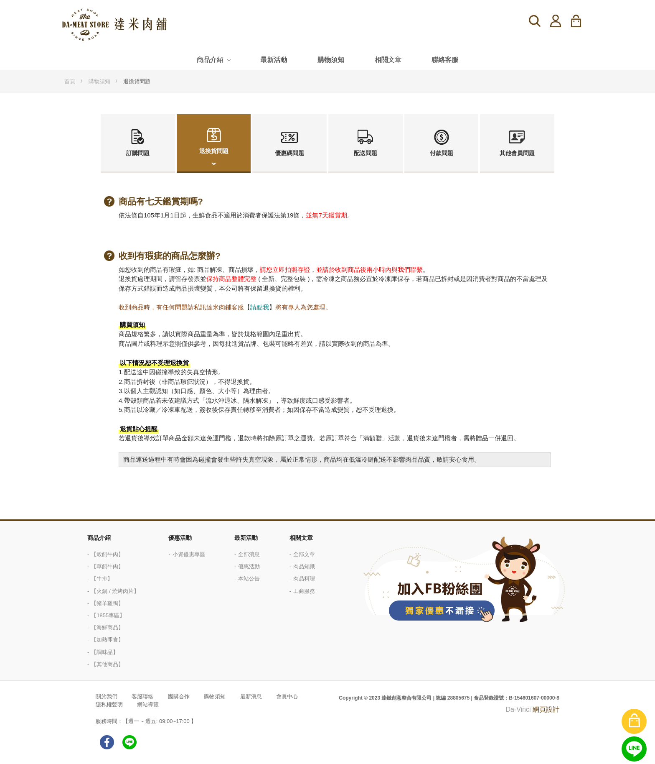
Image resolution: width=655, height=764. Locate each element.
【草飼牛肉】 (107, 566)
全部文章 (304, 554)
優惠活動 (180, 537)
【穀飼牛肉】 (107, 554)
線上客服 (634, 748)
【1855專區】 (108, 615)
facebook (107, 742)
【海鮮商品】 (107, 627)
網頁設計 (546, 709)
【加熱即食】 (107, 639)
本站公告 (249, 578)
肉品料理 (304, 578)
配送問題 (365, 153)
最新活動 (273, 59)
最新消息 (251, 696)
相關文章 (388, 59)
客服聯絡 (142, 696)
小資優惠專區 (189, 554)
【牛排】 (102, 578)
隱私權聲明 (109, 704)
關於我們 (106, 696)
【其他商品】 (107, 664)
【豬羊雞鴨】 (107, 603)
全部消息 (249, 554)
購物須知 (330, 59)
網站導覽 (148, 704)
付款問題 (441, 153)
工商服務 (304, 591)
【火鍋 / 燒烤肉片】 (115, 591)
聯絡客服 (445, 59)
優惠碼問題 (289, 153)
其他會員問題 (517, 153)
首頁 (69, 81)
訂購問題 (138, 153)
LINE (129, 742)
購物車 (581, 21)
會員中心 (287, 696)
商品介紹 (210, 59)
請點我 (259, 307)
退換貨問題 (213, 151)
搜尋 (534, 21)
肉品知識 (304, 566)
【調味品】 (104, 652)
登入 (555, 21)
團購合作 (179, 696)
